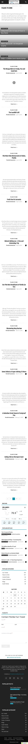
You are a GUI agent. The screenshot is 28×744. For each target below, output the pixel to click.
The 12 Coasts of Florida (7, 532)
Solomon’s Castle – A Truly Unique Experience (11, 560)
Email (3, 627)
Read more (14, 104)
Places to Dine (15, 6)
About (5, 738)
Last (16, 624)
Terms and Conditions (17, 738)
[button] (2, 2)
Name (3, 619)
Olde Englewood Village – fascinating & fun (11, 539)
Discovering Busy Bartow (14, 328)
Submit (6, 646)
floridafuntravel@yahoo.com (17, 674)
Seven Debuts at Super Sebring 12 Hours (14, 372)
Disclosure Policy (20, 739)
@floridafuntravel (14, 657)
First (2, 624)
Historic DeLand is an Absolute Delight (10, 553)
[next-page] (20, 499)
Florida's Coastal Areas (6, 534)
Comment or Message (7, 633)
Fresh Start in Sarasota (14, 199)
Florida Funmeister (10, 73)
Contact (10, 738)
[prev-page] (7, 499)
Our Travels (8, 6)
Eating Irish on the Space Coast (14, 457)
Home (2, 6)
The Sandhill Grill (14, 112)
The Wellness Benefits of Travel (8, 546)
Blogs (3, 548)
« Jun (2, 608)
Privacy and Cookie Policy (9, 739)
